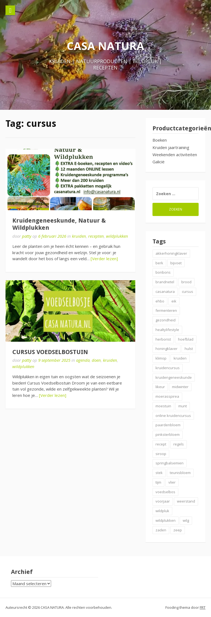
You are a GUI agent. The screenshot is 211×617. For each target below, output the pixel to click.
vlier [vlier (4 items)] (172, 482)
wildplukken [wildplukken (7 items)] (166, 520)
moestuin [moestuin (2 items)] (163, 405)
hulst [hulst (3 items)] (189, 348)
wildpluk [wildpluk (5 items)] (162, 510)
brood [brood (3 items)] (186, 281)
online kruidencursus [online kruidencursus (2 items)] (173, 415)
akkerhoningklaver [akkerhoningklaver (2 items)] (171, 253)
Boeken (159, 140)
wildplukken (117, 236)
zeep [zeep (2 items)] (177, 530)
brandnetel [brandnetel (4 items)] (165, 281)
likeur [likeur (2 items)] (160, 386)
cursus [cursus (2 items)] (187, 291)
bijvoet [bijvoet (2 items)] (176, 262)
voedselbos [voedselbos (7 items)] (165, 491)
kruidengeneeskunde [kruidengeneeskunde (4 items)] (174, 377)
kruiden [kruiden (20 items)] (180, 358)
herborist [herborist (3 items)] (163, 339)
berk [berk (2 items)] (159, 262)
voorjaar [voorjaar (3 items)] (163, 501)
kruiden (79, 236)
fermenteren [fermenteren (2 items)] (166, 310)
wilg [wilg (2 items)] (186, 520)
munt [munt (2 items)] (182, 405)
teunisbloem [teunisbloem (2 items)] (180, 472)
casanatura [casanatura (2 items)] (165, 291)
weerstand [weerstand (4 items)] (186, 501)
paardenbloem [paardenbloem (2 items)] (168, 424)
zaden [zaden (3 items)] (161, 530)
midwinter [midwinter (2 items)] (180, 386)
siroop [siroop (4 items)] (161, 453)
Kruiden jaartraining (170, 147)
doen (96, 360)
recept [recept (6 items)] (161, 444)
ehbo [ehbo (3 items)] (160, 301)
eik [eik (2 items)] (173, 301)
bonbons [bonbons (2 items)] (163, 272)
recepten (96, 236)
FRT (203, 607)
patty (26, 236)
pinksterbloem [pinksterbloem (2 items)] (168, 434)
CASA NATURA (105, 45)
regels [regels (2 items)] (178, 444)
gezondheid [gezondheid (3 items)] (166, 320)
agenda (83, 360)
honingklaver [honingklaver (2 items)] (166, 348)
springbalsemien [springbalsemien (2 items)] (170, 463)
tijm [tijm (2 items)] (158, 482)
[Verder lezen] (104, 258)
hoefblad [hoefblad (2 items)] (185, 339)
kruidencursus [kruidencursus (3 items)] (168, 367)
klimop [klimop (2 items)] (161, 358)
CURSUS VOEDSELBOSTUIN (50, 352)
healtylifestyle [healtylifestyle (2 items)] (167, 329)
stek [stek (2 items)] (159, 472)
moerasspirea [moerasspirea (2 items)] (167, 396)
